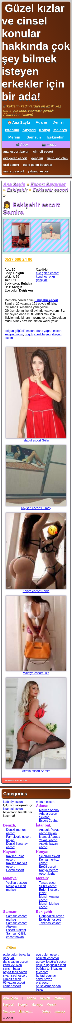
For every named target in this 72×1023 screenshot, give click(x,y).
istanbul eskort (13, 808)
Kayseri (29, 130)
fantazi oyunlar (46, 975)
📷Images (49, 144)
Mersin (14, 137)
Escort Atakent (16, 930)
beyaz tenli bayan (15, 972)
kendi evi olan (57, 158)
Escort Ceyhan (49, 820)
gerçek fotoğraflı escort (51, 961)
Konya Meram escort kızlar (48, 871)
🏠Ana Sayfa (18, 122)
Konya (44, 130)
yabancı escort (38, 171)
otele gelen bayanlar (37, 164)
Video (46, 1011)
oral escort (11, 164)
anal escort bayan (16, 151)
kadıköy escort (13, 801)
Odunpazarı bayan (52, 916)
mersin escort (45, 801)
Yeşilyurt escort (16, 882)
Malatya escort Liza (36, 673)
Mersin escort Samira (36, 771)
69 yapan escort (14, 982)
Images (60, 1011)
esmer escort (12, 986)
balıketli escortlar (47, 958)
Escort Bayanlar (48, 184)
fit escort (42, 972)
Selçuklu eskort (49, 856)
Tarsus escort (48, 882)
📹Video (22, 144)
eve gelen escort (15, 158)
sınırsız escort (13, 171)
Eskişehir (55, 137)
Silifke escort (48, 886)
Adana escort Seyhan (48, 815)
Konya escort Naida (36, 591)
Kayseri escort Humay (36, 508)
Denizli (59, 122)
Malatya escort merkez (16, 888)
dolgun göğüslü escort (20, 330)
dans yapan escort (48, 330)
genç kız (37, 158)
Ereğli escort (47, 866)
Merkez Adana (49, 810)
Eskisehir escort (50, 189)
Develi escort (15, 870)
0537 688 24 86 (18, 259)
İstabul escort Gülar (36, 440)
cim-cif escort (43, 151)
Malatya (60, 130)
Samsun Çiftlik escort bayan (16, 935)
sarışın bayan (14, 334)
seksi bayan (44, 979)
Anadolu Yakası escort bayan (49, 831)
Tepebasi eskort (50, 923)
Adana (41, 122)
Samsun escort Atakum (16, 924)
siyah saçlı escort (15, 975)
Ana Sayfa (14, 184)
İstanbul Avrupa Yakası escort (49, 838)
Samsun (33, 137)
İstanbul (12, 130)
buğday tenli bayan (37, 334)
